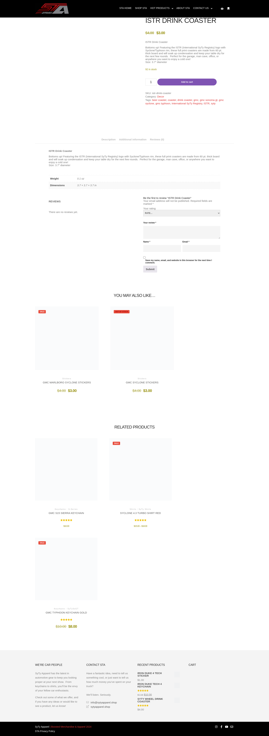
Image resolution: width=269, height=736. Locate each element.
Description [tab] (108, 139)
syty (213, 103)
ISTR (206, 103)
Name (146, 242)
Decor (160, 96)
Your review (149, 223)
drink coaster (185, 99)
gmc (196, 99)
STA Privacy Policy (45, 731)
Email (186, 242)
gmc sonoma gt (209, 99)
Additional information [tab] (133, 139)
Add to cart (187, 82)
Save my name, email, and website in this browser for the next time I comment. (178, 261)
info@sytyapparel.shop (101, 702)
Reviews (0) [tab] (157, 139)
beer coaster (159, 99)
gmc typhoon (162, 103)
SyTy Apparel (42, 726)
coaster (172, 99)
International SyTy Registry (187, 103)
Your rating (149, 208)
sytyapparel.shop (98, 707)
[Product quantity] (150, 82)
